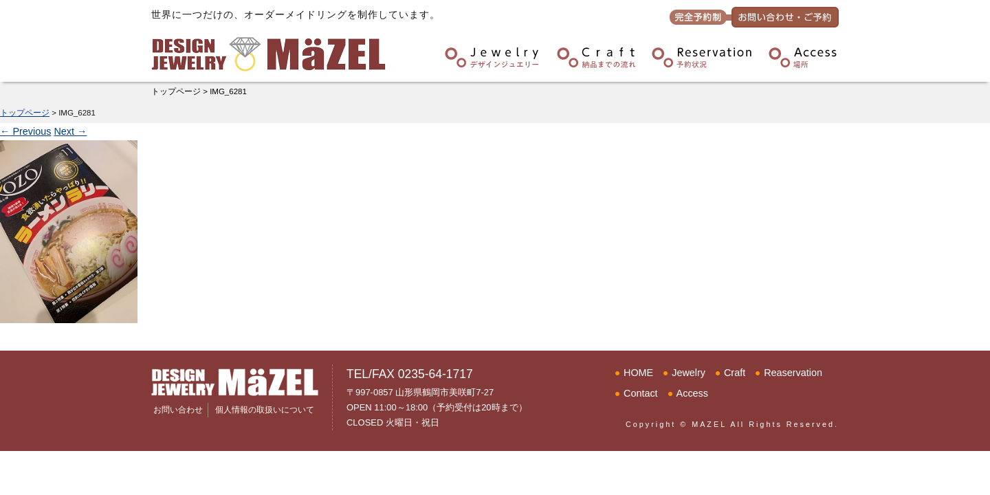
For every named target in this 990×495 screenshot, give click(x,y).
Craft (734, 372)
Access (692, 393)
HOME (638, 372)
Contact (641, 393)
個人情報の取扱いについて (264, 410)
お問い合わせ (178, 410)
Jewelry (688, 372)
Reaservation (793, 372)
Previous (25, 131)
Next (70, 131)
